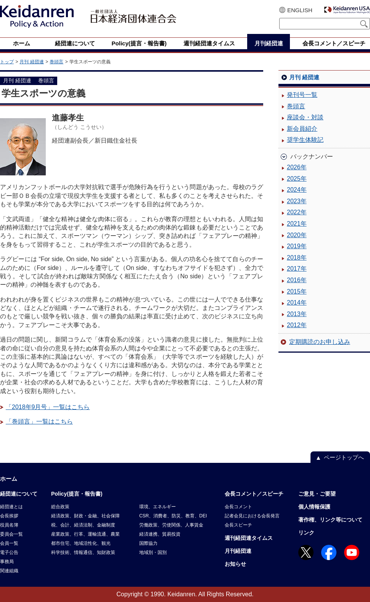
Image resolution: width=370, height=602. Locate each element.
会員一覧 (9, 543)
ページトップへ (344, 457)
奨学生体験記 (305, 139)
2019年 (297, 246)
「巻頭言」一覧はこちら (39, 421)
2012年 (297, 325)
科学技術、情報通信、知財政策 (83, 552)
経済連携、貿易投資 (159, 534)
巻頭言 (56, 61)
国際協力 (148, 543)
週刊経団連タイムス (249, 538)
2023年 (297, 201)
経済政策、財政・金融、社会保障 (85, 516)
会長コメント (238, 506)
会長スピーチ (238, 525)
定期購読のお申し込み (319, 342)
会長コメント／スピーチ (254, 494)
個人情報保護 (314, 507)
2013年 (297, 314)
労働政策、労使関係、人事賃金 (171, 525)
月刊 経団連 (31, 61)
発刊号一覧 (302, 95)
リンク (306, 533)
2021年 (297, 223)
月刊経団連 (238, 551)
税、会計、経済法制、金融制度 (83, 525)
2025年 (297, 178)
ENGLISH (299, 10)
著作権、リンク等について (330, 520)
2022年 (297, 212)
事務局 (7, 561)
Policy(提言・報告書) (77, 494)
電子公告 (9, 552)
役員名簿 (9, 525)
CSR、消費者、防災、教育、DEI (173, 516)
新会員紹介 (302, 128)
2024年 (297, 189)
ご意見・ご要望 (317, 494)
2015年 (297, 291)
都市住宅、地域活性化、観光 (81, 543)
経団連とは (11, 506)
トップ (7, 61)
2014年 (297, 302)
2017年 (297, 268)
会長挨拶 (9, 516)
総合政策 (60, 506)
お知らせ (235, 564)
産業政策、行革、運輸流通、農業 (85, 534)
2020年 (297, 235)
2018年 (297, 257)
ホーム (8, 478)
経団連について (18, 494)
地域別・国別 (153, 552)
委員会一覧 (11, 534)
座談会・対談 (305, 117)
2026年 (297, 167)
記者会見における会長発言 (252, 516)
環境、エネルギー (157, 506)
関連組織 (9, 570)
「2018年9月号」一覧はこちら (48, 407)
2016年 (297, 280)
